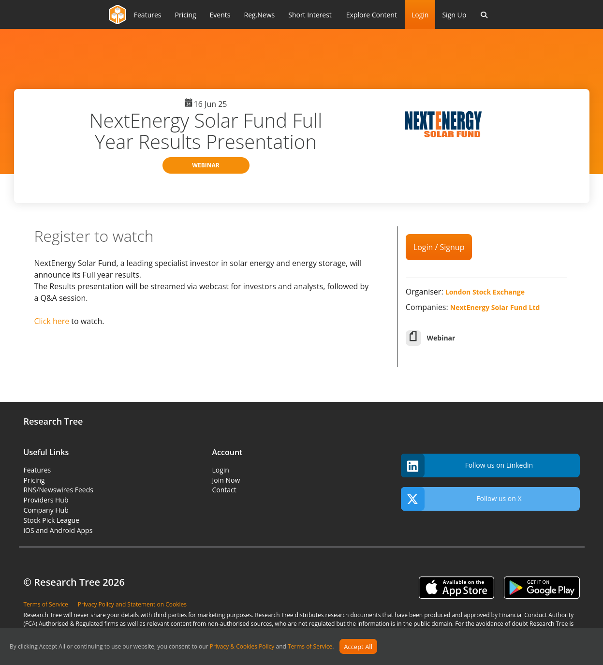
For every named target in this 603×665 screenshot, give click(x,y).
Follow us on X (461, 499)
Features (37, 469)
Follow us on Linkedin (467, 465)
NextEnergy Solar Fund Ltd (495, 307)
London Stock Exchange (485, 291)
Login (420, 14)
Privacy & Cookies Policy (242, 647)
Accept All (358, 646)
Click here (52, 321)
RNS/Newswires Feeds (58, 489)
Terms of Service (310, 647)
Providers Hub (46, 499)
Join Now (226, 480)
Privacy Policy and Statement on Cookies (132, 604)
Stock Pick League (51, 520)
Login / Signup (439, 247)
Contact (224, 489)
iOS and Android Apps (58, 530)
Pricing (34, 480)
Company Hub (46, 510)
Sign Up (454, 14)
